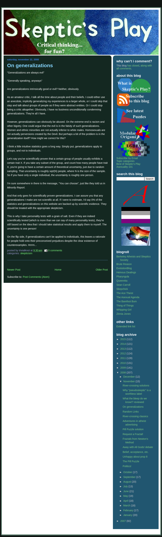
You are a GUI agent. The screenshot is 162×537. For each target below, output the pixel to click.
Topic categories (126, 161)
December (129, 376)
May (126, 495)
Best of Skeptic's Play (128, 163)
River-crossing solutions (136, 385)
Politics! (127, 466)
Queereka (122, 280)
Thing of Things (125, 305)
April (126, 500)
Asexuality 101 (125, 166)
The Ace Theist (125, 293)
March (127, 505)
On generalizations (30, 65)
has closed (133, 65)
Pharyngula (123, 276)
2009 (123, 367)
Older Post (102, 269)
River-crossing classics (135, 416)
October (128, 472)
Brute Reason (124, 264)
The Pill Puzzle (131, 461)
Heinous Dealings (126, 272)
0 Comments (55, 250)
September (129, 477)
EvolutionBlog (124, 268)
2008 (123, 372)
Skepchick (122, 289)
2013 (123, 348)
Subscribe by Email (127, 158)
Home (58, 269)
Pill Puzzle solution (133, 429)
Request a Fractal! (133, 434)
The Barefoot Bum (127, 301)
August (127, 481)
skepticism (26, 253)
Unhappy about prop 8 (135, 456)
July (126, 486)
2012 (123, 353)
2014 (123, 343)
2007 (123, 521)
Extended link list (126, 326)
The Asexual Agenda (128, 297)
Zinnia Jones (124, 313)
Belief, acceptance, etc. (136, 452)
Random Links (131, 411)
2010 (123, 363)
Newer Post (13, 269)
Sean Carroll (123, 284)
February (128, 510)
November (129, 381)
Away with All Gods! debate (138, 447)
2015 (123, 339)
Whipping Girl (124, 309)
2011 (123, 358)
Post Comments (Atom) (36, 276)
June (126, 491)
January (128, 515)
